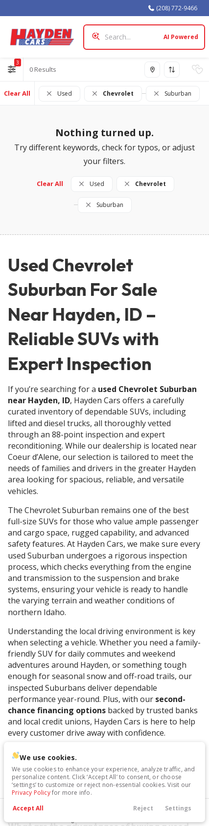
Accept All (28, 808)
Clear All (17, 93)
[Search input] (144, 37)
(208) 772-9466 (172, 8)
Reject (143, 808)
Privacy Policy (31, 792)
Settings (178, 808)
